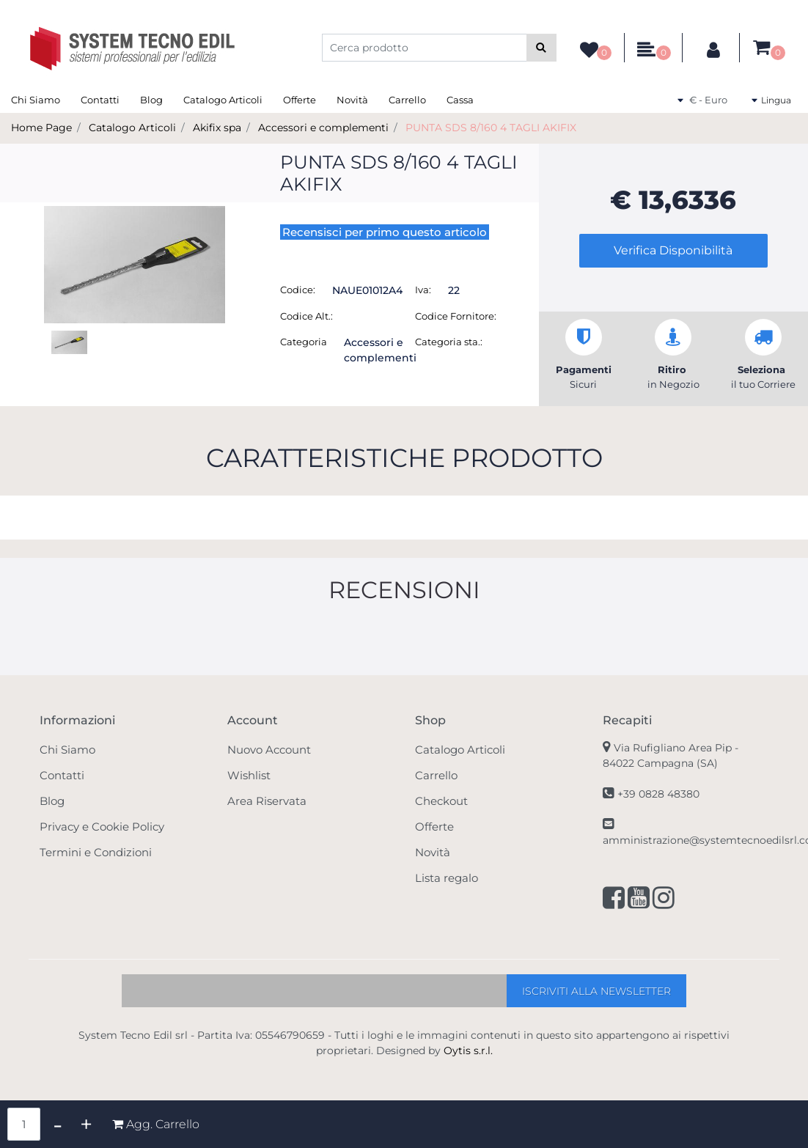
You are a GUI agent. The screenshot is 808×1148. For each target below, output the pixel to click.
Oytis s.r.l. (468, 1050)
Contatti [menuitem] (100, 100)
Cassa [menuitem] (460, 100)
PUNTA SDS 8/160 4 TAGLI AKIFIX (490, 127)
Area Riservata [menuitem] (266, 801)
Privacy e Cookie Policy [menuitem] (102, 827)
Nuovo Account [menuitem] (269, 750)
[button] (541, 48)
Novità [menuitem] (352, 100)
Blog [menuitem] (151, 100)
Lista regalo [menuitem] (446, 878)
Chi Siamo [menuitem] (35, 100)
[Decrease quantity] (57, 1124)
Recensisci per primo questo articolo (384, 232)
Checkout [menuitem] (441, 801)
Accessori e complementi (323, 127)
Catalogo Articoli (132, 127)
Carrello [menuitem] (407, 100)
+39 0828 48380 (658, 794)
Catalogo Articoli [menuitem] (222, 100)
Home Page (41, 127)
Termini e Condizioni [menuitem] (96, 852)
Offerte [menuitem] (299, 100)
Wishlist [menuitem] (249, 775)
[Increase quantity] (86, 1124)
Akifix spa (217, 127)
